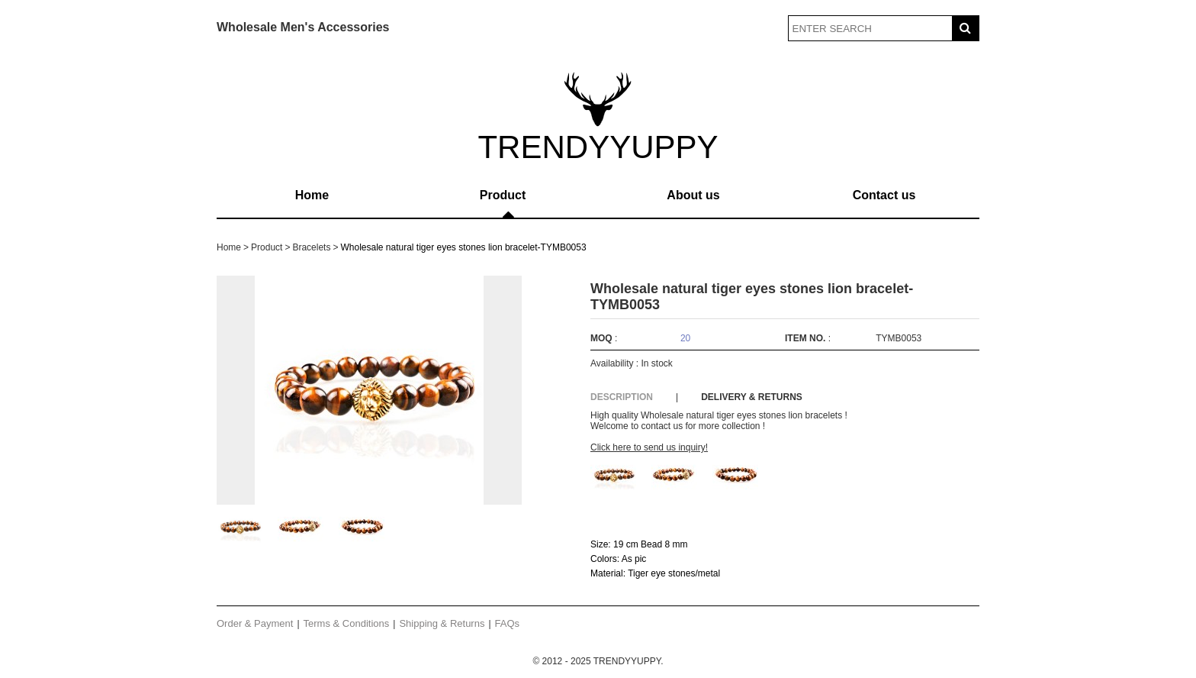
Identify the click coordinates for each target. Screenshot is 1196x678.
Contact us (884, 195)
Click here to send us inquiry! (649, 447)
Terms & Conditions (347, 623)
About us (693, 195)
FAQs (507, 623)
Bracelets (311, 247)
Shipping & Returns (441, 623)
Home (312, 195)
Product (503, 195)
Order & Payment (255, 623)
